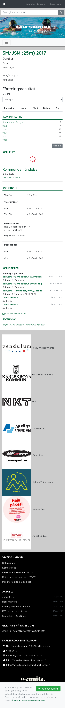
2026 (4, 126)
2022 (4, 140)
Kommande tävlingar (13, 122)
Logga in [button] (41, 4)
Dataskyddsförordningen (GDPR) (19, 577)
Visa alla (57, 145)
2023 (4, 136)
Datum (5, 63)
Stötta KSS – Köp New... (14, 616)
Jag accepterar (48, 688)
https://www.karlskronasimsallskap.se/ (26, 660)
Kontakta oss (9, 567)
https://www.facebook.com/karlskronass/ (23, 324)
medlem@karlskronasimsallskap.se (24, 655)
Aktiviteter (30, 4)
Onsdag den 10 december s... (17, 606)
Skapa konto (56, 4)
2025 (4, 129)
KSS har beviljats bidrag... (15, 611)
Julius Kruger (9, 597)
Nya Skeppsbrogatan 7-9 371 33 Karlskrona (28, 646)
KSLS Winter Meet (11, 177)
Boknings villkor (10, 601)
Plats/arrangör (10, 75)
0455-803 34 (12, 650)
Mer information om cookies (16, 581)
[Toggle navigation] (6, 42)
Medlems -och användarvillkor (17, 572)
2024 (4, 133)
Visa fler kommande (14, 313)
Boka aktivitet (9, 563)
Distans (6, 93)
